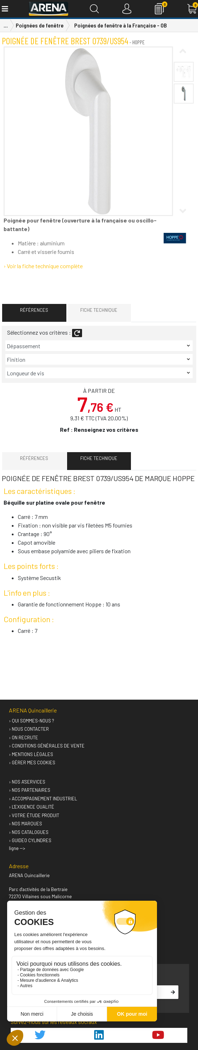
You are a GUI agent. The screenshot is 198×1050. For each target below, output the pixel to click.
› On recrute (23, 737)
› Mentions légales (31, 754)
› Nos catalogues (29, 832)
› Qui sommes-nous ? (31, 721)
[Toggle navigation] (4, 8)
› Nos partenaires (29, 790)
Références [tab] (34, 310)
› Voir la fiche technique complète (43, 265)
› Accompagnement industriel (43, 798)
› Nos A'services (27, 782)
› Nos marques (25, 823)
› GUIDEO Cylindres (30, 840)
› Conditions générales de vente (47, 746)
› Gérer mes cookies (32, 762)
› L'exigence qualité (31, 807)
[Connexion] (127, 9)
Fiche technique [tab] (98, 310)
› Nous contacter (29, 729)
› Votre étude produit (34, 815)
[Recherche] (94, 8)
